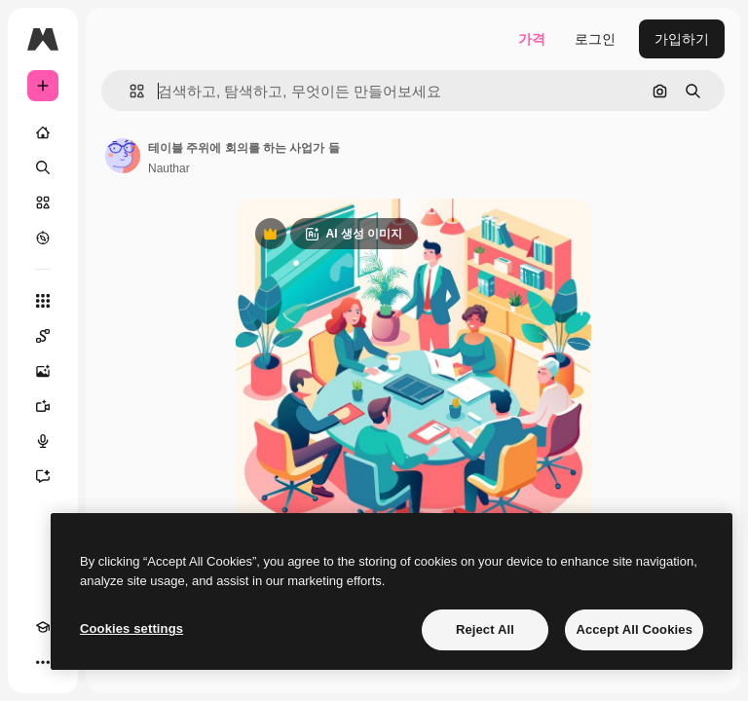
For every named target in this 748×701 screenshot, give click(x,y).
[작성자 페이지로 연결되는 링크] (122, 155)
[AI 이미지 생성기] (42, 371)
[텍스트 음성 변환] (42, 441)
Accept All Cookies (634, 629)
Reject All (485, 629)
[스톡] (42, 202)
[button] (129, 91)
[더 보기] (42, 662)
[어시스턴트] (42, 476)
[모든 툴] (42, 300)
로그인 (595, 39)
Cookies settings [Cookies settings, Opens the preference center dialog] (131, 628)
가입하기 (681, 39)
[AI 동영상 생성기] (42, 406)
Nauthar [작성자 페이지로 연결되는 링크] (169, 168)
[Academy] (42, 627)
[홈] (42, 132)
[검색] (42, 167)
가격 (531, 39)
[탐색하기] (42, 237)
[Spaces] (42, 335)
